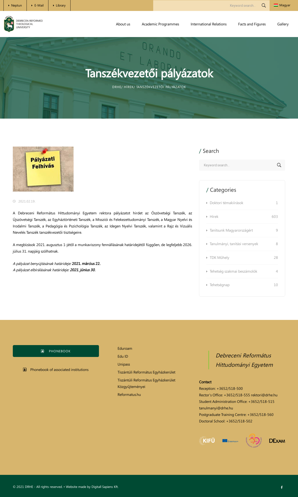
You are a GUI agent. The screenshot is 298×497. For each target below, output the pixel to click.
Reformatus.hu (129, 394)
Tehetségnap (244, 285)
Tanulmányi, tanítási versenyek (244, 244)
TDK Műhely (244, 257)
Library (61, 5)
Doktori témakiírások (244, 203)
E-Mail (39, 5)
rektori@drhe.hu (264, 395)
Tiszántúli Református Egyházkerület (146, 372)
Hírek (244, 216)
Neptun (16, 5)
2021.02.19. (26, 201)
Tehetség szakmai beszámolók (244, 271)
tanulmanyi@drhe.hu (216, 408)
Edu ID (123, 356)
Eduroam (125, 348)
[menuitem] (282, 5)
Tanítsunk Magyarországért (244, 230)
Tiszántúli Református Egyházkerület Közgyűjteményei (146, 383)
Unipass (124, 364)
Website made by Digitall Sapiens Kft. (92, 486)
